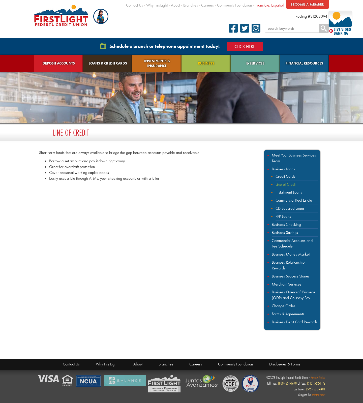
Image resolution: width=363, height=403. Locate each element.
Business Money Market (291, 254)
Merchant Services (286, 284)
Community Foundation (234, 5)
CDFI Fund (230, 383)
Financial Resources (304, 63)
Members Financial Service (165, 384)
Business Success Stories (291, 276)
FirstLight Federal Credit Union (61, 15)
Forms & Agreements (288, 314)
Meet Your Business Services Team (294, 158)
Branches (190, 5)
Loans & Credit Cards (108, 63)
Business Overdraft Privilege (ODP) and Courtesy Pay (293, 294)
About (175, 5)
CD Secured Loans (290, 208)
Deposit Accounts (59, 63)
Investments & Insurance (157, 63)
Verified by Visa (49, 379)
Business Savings (285, 232)
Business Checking (286, 224)
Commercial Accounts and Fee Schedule (292, 243)
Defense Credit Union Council (250, 383)
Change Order (283, 305)
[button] (100, 16)
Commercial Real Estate (294, 200)
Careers (207, 5)
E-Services (255, 63)
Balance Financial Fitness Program (125, 380)
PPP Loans (283, 216)
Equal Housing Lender (68, 381)
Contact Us (134, 5)
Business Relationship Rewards (288, 265)
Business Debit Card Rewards (294, 322)
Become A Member (307, 4)
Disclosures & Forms (284, 364)
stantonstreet (318, 394)
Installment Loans (289, 192)
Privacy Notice (318, 377)
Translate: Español (269, 5)
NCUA (89, 381)
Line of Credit (286, 184)
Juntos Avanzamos (202, 381)
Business (206, 63)
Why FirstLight (157, 5)
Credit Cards (285, 176)
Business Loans (283, 169)
